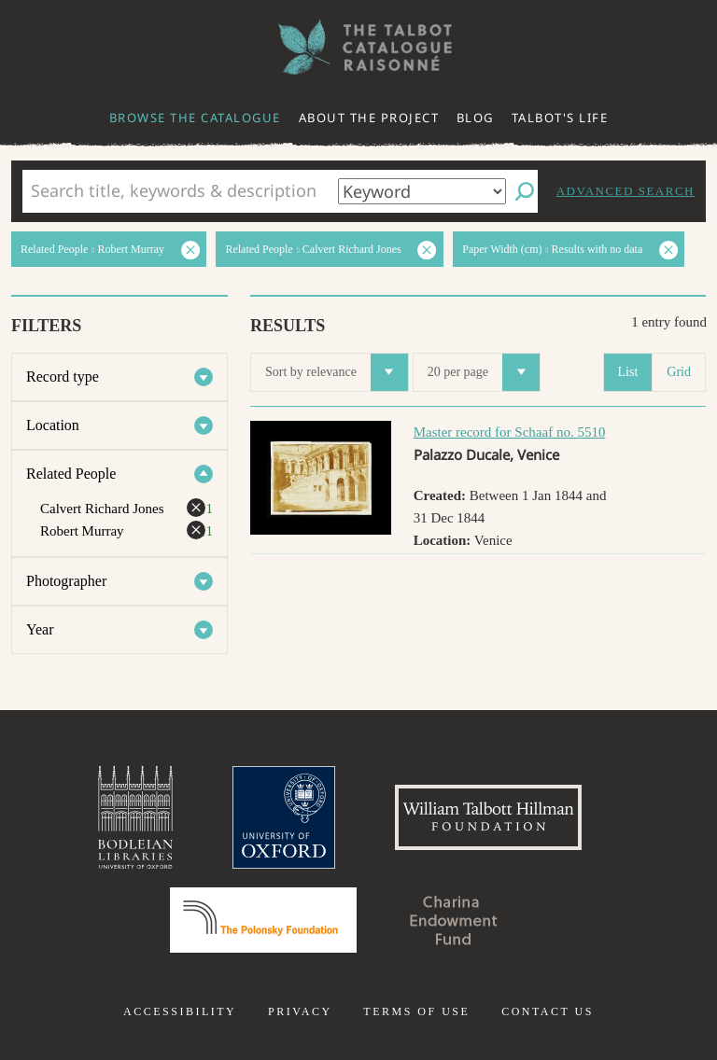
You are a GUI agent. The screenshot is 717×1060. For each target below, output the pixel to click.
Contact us (547, 1011)
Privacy (300, 1011)
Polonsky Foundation (263, 920)
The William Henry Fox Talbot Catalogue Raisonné (358, 47)
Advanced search (625, 191)
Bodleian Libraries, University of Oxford (135, 817)
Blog (475, 117)
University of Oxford (283, 817)
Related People (71, 473)
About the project (369, 117)
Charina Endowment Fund (453, 920)
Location (52, 425)
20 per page (484, 372)
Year (39, 629)
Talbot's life (560, 117)
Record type (62, 376)
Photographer (66, 581)
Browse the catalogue (195, 117)
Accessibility (179, 1011)
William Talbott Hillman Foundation (488, 817)
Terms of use (416, 1011)
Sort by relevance (336, 372)
